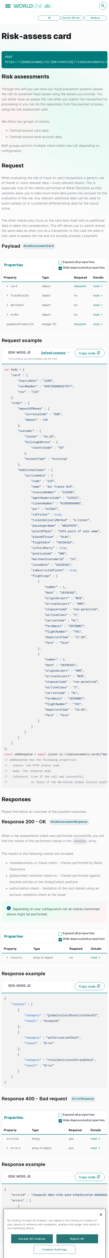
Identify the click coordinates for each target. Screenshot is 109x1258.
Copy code (87, 353)
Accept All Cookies (31, 1252)
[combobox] (55, 353)
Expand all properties (79, 262)
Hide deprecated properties (84, 267)
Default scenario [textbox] (53, 352)
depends (80, 286)
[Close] (100, 1228)
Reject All (77, 1252)
